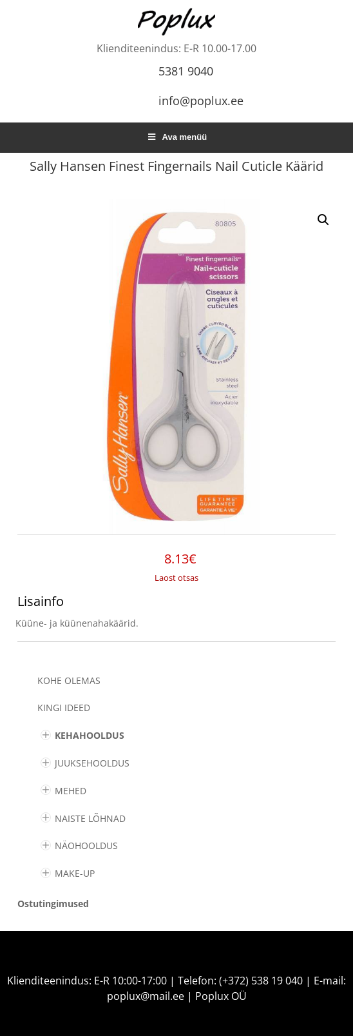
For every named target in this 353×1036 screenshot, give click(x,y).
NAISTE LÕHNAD (90, 818)
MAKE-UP (75, 873)
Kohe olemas (68, 680)
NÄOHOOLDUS (86, 845)
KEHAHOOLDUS (89, 735)
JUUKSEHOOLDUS (92, 763)
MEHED (70, 791)
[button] (323, 219)
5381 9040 (185, 71)
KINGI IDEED (63, 707)
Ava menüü (176, 137)
